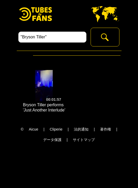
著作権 (105, 129)
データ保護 (52, 140)
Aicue (33, 129)
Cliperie (56, 129)
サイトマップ (84, 140)
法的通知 (81, 129)
